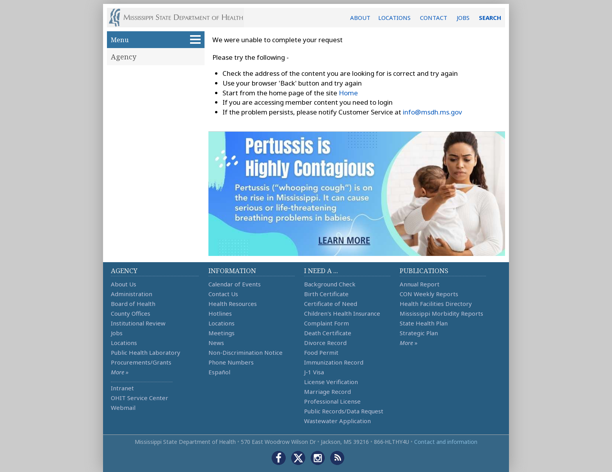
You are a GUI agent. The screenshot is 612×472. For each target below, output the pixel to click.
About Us (123, 284)
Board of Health (133, 304)
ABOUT (360, 17)
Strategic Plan (419, 333)
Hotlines (220, 313)
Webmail (123, 407)
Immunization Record (333, 362)
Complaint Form (326, 323)
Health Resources (232, 304)
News (216, 343)
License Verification (331, 382)
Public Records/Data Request (343, 411)
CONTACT (433, 17)
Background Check (330, 284)
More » (119, 372)
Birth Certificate (326, 294)
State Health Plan (424, 323)
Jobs (117, 333)
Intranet (122, 388)
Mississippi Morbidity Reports (441, 313)
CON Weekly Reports (429, 294)
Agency (123, 56)
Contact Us (223, 294)
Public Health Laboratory (145, 352)
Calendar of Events (234, 284)
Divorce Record (325, 343)
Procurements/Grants (141, 362)
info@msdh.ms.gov (432, 111)
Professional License (332, 401)
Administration (131, 294)
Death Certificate (327, 333)
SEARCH (490, 17)
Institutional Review (138, 323)
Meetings (221, 333)
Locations (124, 343)
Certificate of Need (330, 304)
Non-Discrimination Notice (245, 352)
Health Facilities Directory (436, 304)
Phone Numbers (231, 362)
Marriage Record (327, 391)
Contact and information (445, 441)
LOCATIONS (394, 17)
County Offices (130, 313)
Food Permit (321, 352)
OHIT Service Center (139, 398)
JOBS (463, 17)
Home (348, 92)
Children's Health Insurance (342, 313)
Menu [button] (156, 39)
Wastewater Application (337, 421)
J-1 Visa (314, 372)
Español (219, 372)
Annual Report (419, 284)
